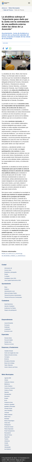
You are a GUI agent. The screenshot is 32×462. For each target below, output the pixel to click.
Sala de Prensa (8, 435)
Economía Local (8, 331)
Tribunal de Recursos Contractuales (13, 297)
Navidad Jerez (7, 342)
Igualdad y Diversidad (9, 406)
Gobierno (6, 289)
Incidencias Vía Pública (10, 308)
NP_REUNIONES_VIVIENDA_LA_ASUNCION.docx (13, 255)
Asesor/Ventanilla (8, 323)
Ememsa (6, 359)
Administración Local (9, 291)
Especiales (5, 334)
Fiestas (6, 274)
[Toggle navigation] (29, 3)
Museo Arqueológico (9, 420)
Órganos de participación (10, 310)
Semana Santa (8, 338)
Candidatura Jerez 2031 (10, 278)
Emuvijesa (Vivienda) (9, 361)
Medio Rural (7, 416)
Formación (7, 325)
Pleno (5, 287)
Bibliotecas (7, 384)
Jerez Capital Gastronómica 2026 (12, 280)
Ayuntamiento (6, 283)
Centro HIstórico (8, 386)
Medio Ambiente (8, 414)
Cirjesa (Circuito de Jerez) (10, 355)
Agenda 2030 (7, 378)
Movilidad (6, 418)
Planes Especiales (8, 428)
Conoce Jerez (7, 270)
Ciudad (4, 264)
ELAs (5, 400)
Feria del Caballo (8, 340)
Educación (7, 396)
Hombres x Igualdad (9, 404)
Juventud (6, 412)
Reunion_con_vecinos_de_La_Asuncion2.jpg (12, 253)
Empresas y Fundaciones (10, 347)
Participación (7, 424)
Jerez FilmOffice (8, 410)
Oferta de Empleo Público (10, 293)
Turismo (6, 439)
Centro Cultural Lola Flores (10, 367)
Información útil (8, 268)
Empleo (6, 398)
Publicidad (6, 327)
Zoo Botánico (7, 449)
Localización (7, 329)
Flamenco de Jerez (9, 344)
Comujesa (6, 357)
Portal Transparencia (9, 430)
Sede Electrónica (8, 304)
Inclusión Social (8, 408)
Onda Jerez (7, 422)
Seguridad (6, 437)
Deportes (6, 392)
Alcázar (6, 380)
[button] (3, 48)
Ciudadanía (5, 300)
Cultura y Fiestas (8, 390)
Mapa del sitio (20, 460)
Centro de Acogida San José (11, 353)
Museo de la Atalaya (9, 363)
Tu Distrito (6, 276)
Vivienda (6, 445)
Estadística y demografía (10, 272)
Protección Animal (8, 426)
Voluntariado (7, 447)
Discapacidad (7, 394)
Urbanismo (7, 441)
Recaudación (7, 433)
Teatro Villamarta (8, 365)
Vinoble (6, 443)
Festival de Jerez (8, 402)
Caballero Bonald (8, 350)
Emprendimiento (7, 319)
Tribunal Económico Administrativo (12, 295)
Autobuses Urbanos (9, 382)
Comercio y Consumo (9, 388)
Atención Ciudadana (9, 306)
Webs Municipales (7, 374)
